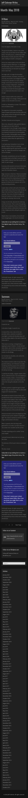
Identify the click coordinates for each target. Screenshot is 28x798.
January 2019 (6, 632)
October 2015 (6, 728)
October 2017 (6, 669)
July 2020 (5, 587)
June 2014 (5, 767)
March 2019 (6, 627)
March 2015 (6, 745)
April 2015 (5, 743)
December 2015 (7, 723)
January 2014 (6, 780)
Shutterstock (11, 43)
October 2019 (6, 609)
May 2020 (5, 592)
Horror (10, 23)
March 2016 (6, 716)
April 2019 (5, 624)
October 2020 (6, 580)
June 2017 (5, 679)
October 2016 (6, 698)
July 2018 (5, 646)
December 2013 (7, 782)
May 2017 (5, 681)
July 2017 (5, 676)
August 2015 (6, 733)
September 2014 (7, 760)
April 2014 (5, 772)
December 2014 (7, 753)
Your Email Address (9, 241)
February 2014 (6, 777)
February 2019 (6, 629)
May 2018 (5, 651)
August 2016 (6, 703)
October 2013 (6, 787)
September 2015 (7, 730)
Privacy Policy (9, 255)
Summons (5, 296)
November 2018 (7, 637)
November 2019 (7, 607)
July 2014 (5, 765)
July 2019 (5, 617)
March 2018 (6, 656)
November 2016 (7, 696)
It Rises (5, 19)
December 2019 (7, 604)
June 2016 (5, 708)
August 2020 (6, 585)
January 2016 (6, 721)
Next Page (19, 525)
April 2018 (5, 654)
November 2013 (7, 785)
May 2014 (5, 770)
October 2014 (6, 758)
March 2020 (6, 597)
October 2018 (6, 639)
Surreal (15, 23)
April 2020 (5, 595)
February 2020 (6, 599)
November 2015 (7, 725)
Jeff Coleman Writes (10, 2)
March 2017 (6, 686)
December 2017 (7, 664)
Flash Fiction (5, 23)
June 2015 (5, 738)
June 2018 (5, 649)
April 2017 (5, 683)
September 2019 (7, 612)
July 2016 (5, 706)
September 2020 (7, 582)
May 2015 (5, 740)
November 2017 (7, 666)
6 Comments (5, 26)
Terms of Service (18, 255)
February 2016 (6, 718)
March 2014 (6, 775)
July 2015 (5, 735)
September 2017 (7, 671)
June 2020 (5, 590)
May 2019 (5, 622)
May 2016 (5, 711)
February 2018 (6, 659)
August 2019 (6, 614)
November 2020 (7, 577)
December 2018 (7, 634)
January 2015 (6, 750)
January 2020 (6, 602)
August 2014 (6, 763)
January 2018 (6, 661)
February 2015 (6, 748)
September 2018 (7, 641)
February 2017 (6, 688)
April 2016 (5, 713)
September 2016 (7, 701)
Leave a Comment (6, 303)
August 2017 (6, 674)
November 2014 (7, 755)
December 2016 (7, 693)
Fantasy (21, 22)
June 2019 (5, 619)
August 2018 (6, 644)
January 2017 (6, 691)
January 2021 (6, 575)
